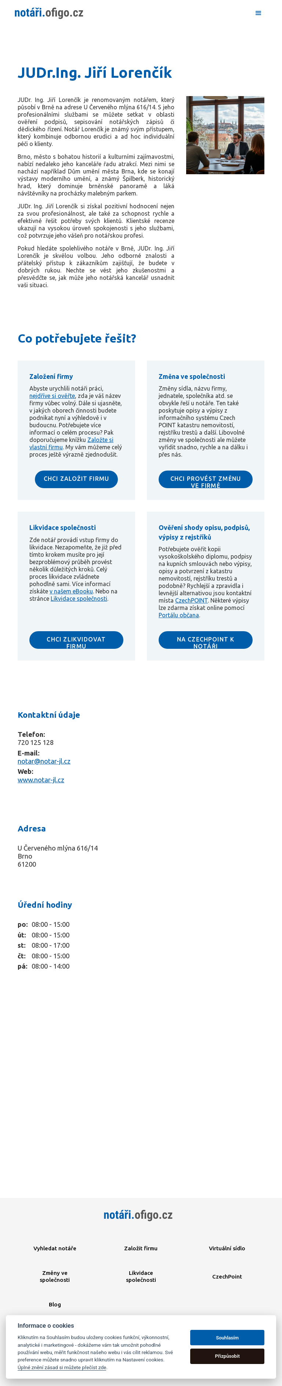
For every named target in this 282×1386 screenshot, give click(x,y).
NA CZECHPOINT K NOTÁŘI (206, 642)
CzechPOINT (191, 600)
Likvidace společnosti (79, 598)
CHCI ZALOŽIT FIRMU (76, 478)
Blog (55, 1304)
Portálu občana (179, 615)
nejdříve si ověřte (52, 395)
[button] (258, 13)
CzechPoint (227, 1276)
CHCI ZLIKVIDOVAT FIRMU (76, 642)
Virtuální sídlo (227, 1248)
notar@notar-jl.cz (44, 761)
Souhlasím (227, 1338)
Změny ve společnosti (55, 1276)
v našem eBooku (71, 591)
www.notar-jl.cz (41, 779)
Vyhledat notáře (54, 1248)
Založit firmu (141, 1248)
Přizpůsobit (227, 1356)
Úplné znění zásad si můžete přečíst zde (62, 1367)
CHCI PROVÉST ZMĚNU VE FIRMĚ (205, 481)
